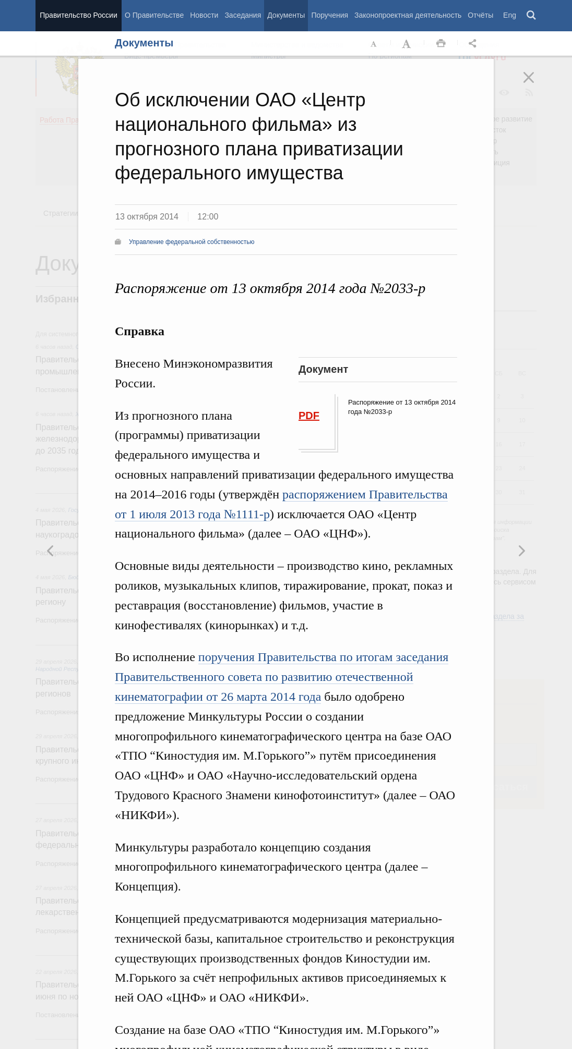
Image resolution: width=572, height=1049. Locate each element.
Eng (509, 15)
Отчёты (480, 15)
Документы (286, 15)
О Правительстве (154, 15)
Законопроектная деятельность (407, 15)
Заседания (242, 15)
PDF (309, 415)
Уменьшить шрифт (374, 43)
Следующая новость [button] (50, 550)
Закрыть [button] (536, 84)
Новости (204, 15)
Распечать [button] (441, 43)
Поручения (329, 15)
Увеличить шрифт (407, 43)
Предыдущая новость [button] (521, 550)
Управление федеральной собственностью (192, 242)
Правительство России (78, 15)
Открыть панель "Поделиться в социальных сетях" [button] (474, 43)
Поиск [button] (531, 15)
